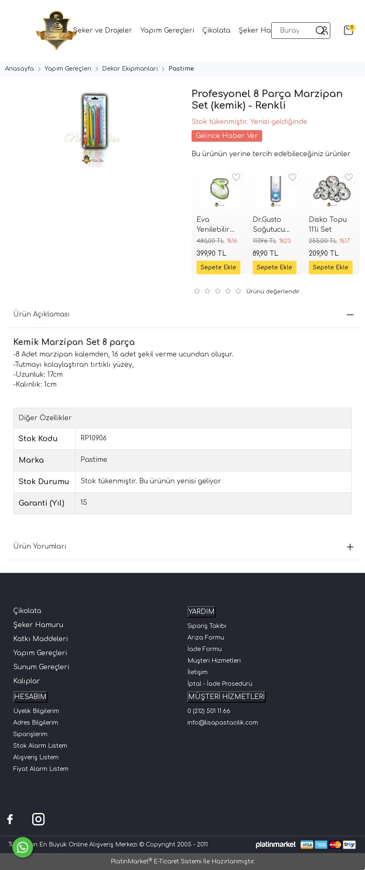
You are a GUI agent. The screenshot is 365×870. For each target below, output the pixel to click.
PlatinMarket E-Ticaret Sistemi (156, 861)
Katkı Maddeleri (40, 639)
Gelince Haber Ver (227, 136)
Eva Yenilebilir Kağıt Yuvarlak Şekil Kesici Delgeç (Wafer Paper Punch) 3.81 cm (219, 225)
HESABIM (30, 697)
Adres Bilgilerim (35, 723)
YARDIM (201, 612)
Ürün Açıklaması (183, 314)
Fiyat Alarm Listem (41, 769)
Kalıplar (26, 681)
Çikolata (27, 611)
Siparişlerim (30, 734)
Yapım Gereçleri (40, 653)
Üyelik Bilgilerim (36, 711)
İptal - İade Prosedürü (219, 684)
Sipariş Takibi (206, 626)
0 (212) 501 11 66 (208, 711)
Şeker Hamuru (38, 625)
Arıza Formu (205, 638)
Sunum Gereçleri (41, 667)
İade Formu (204, 649)
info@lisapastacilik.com (222, 723)
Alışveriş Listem (36, 757)
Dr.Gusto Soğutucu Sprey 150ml (273, 225)
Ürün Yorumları (183, 546)
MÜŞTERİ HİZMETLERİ (226, 697)
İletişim (197, 672)
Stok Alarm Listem (40, 746)
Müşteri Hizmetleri (214, 661)
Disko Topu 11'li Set (328, 224)
